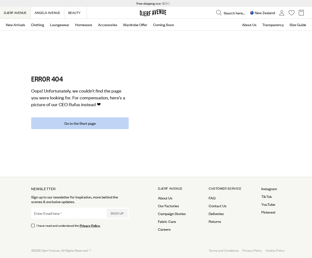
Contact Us (217, 206)
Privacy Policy (252, 250)
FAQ (212, 198)
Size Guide (298, 25)
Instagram (269, 189)
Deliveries (216, 214)
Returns (215, 221)
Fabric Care (167, 221)
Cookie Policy (275, 250)
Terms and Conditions (224, 250)
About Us (249, 25)
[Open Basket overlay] (301, 13)
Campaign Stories (172, 214)
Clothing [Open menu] (37, 25)
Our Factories (168, 206)
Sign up (117, 213)
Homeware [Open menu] (83, 25)
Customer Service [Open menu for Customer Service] (225, 188)
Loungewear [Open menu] (59, 25)
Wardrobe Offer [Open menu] (135, 25)
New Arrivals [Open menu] (15, 25)
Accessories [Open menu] (107, 25)
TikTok (266, 196)
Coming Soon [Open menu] (163, 25)
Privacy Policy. (90, 225)
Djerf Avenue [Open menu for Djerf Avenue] (170, 188)
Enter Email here (47, 213)
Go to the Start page (80, 123)
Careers (164, 229)
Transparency (273, 25)
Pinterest (268, 212)
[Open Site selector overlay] (262, 13)
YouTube (268, 204)
